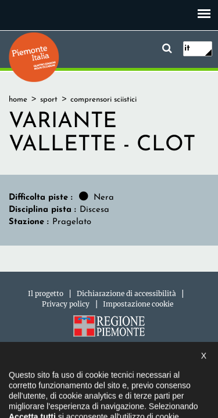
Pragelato (71, 222)
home (18, 99)
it (187, 48)
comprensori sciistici (103, 99)
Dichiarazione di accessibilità (126, 293)
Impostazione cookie (138, 304)
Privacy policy (66, 304)
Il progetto (45, 293)
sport (49, 99)
